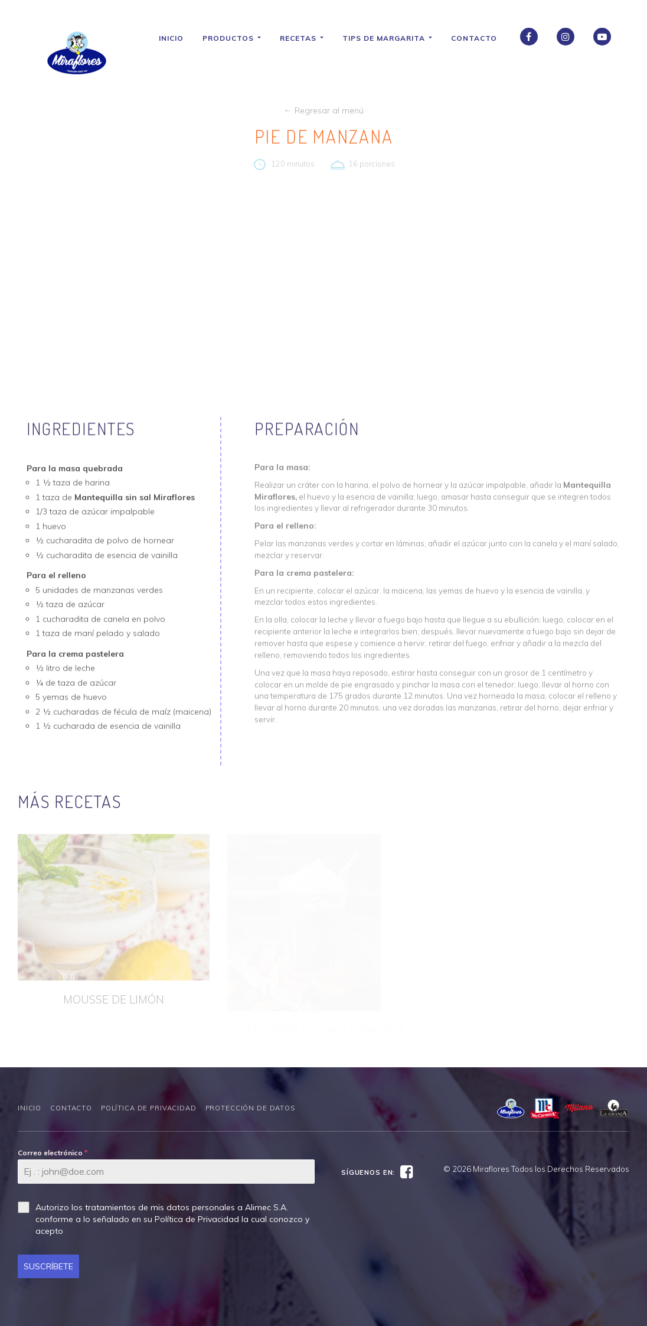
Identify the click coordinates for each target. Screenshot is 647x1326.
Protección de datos (250, 1108)
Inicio (175, 38)
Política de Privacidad (149, 1108)
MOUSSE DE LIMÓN (113, 999)
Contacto (478, 38)
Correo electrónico (53, 1152)
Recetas (306, 38)
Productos (236, 38)
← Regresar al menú (324, 110)
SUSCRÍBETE (48, 1266)
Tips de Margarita (391, 38)
